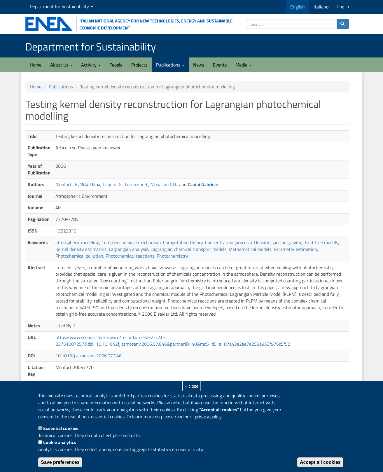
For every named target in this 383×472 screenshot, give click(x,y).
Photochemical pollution (79, 255)
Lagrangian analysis (128, 249)
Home (35, 64)
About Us (61, 64)
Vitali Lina (90, 184)
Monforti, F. (66, 184)
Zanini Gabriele (203, 184)
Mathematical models (250, 249)
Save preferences (60, 462)
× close (191, 385)
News (198, 64)
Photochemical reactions (130, 255)
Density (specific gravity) (278, 242)
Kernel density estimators (80, 249)
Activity (91, 64)
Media (243, 64)
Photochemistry (172, 255)
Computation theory (183, 242)
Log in (343, 6)
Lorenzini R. (136, 184)
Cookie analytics (59, 442)
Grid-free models (321, 242)
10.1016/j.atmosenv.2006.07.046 (88, 355)
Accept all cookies (320, 462)
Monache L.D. (164, 184)
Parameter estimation (295, 249)
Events (220, 64)
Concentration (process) (228, 242)
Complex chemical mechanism (131, 242)
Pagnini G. (113, 184)
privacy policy (208, 416)
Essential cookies (60, 428)
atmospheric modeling (77, 242)
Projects (139, 64)
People (116, 64)
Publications (170, 64)
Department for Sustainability (61, 6)
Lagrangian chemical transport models (188, 249)
